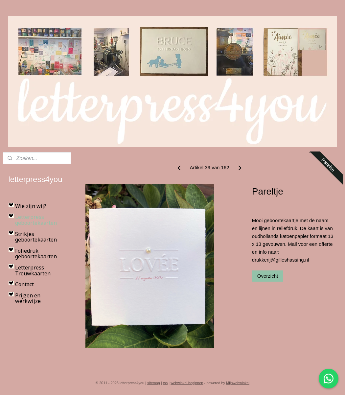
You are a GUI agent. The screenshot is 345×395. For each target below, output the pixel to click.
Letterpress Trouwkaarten (33, 270)
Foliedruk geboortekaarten (36, 253)
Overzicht (267, 276)
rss (165, 383)
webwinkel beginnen (187, 383)
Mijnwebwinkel (237, 383)
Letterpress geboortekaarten (36, 219)
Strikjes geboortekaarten (36, 237)
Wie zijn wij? (30, 206)
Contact (24, 284)
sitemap (153, 383)
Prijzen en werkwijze (28, 298)
